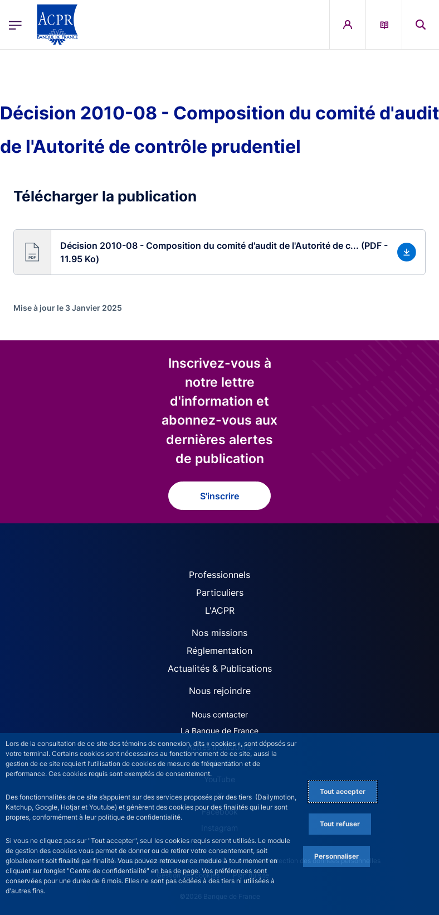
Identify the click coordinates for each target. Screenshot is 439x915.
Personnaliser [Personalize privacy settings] (336, 856)
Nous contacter (220, 714)
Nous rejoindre (220, 690)
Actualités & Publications (220, 668)
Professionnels (219, 574)
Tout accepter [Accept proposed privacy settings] (342, 791)
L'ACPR (220, 610)
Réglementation (219, 650)
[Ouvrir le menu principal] (15, 24)
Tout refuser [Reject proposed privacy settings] (340, 824)
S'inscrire (219, 496)
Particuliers (219, 592)
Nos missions (219, 632)
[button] (219, 252)
